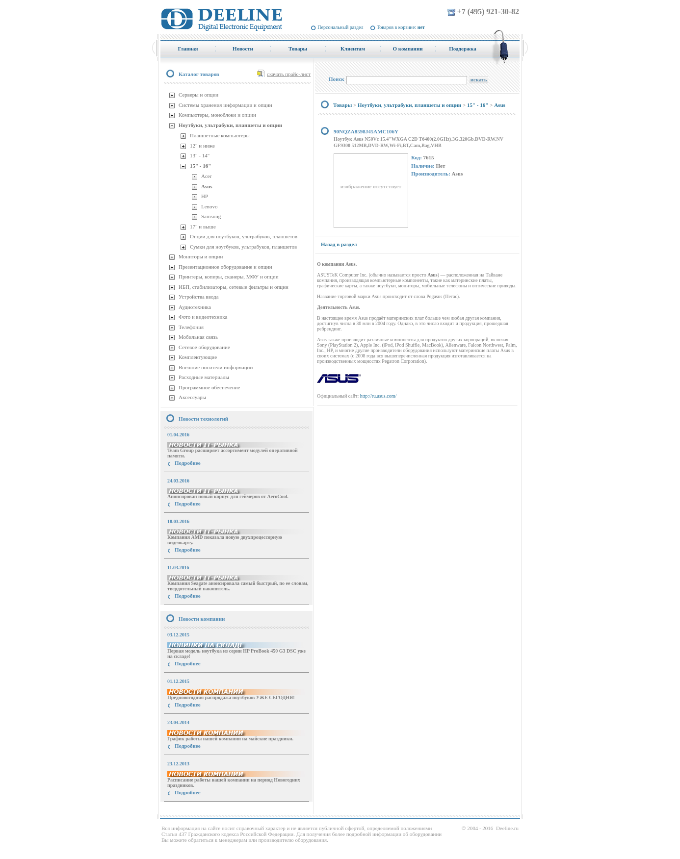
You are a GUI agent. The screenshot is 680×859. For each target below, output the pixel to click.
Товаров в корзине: (401, 27)
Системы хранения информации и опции (225, 105)
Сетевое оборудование (204, 347)
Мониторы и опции (201, 256)
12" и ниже (202, 146)
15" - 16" (200, 166)
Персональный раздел (340, 27)
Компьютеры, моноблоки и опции (217, 115)
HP (204, 196)
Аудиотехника (195, 307)
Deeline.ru (507, 828)
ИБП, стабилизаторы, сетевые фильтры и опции (233, 287)
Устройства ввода (199, 297)
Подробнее (188, 463)
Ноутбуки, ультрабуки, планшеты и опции (230, 125)
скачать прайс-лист (289, 74)
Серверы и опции (198, 95)
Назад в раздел (339, 244)
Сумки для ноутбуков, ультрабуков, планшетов (243, 247)
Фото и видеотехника (203, 317)
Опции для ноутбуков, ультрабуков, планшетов (243, 236)
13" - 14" (199, 155)
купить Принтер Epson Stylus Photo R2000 (204, 810)
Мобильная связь (198, 337)
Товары (342, 105)
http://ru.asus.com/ (378, 396)
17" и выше (203, 226)
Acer (206, 176)
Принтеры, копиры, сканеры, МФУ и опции (229, 276)
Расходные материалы (204, 377)
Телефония (191, 327)
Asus (206, 186)
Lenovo (209, 206)
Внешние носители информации (216, 367)
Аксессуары (192, 397)
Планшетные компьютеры (220, 135)
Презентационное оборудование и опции (225, 267)
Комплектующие (198, 357)
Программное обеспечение (209, 387)
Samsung (211, 216)
